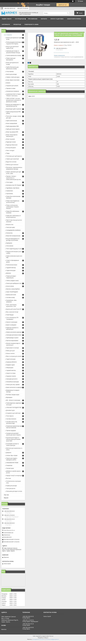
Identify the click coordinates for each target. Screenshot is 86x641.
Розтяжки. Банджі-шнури (12, 394)
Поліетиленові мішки (11, 264)
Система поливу (10, 297)
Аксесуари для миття (11, 379)
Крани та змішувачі (11, 325)
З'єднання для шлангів (12, 85)
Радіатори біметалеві (11, 145)
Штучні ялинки (10, 286)
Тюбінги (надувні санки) (12, 280)
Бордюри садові (10, 364)
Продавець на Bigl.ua (43, 637)
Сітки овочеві (9, 246)
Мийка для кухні (10, 350)
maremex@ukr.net (8, 532)
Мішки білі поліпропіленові (13, 235)
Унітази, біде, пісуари (11, 455)
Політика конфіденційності (52, 639)
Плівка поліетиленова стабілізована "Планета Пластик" (12, 207)
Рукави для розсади (11, 485)
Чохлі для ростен (10, 488)
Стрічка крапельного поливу (13, 55)
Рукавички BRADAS (11, 362)
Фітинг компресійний (11, 123)
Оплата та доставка (57, 18)
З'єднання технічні (11, 376)
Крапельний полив (11, 294)
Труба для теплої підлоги (12, 129)
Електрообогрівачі (11, 147)
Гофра (8, 153)
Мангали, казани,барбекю (13, 289)
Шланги (8, 82)
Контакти (44, 18)
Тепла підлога (10, 416)
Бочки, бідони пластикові (12, 80)
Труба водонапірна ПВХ (12, 126)
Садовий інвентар (11, 267)
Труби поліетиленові (11, 120)
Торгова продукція (11, 430)
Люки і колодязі (10, 150)
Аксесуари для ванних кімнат (14, 335)
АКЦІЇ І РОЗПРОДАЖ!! (12, 292)
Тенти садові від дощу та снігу (14, 248)
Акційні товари (6, 18)
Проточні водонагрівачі (12, 340)
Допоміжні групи (10, 410)
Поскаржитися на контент (38, 639)
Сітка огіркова (10, 71)
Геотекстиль (9, 233)
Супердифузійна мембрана (13, 230)
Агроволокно (9, 190)
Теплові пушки (10, 468)
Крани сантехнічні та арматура (14, 387)
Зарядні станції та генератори (14, 475)
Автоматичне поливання (12, 91)
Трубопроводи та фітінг (12, 337)
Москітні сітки (9, 224)
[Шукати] (67, 13)
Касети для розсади (11, 74)
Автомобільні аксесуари (12, 381)
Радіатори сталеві (11, 142)
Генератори (9, 465)
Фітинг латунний (10, 139)
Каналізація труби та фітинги (14, 109)
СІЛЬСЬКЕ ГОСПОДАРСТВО (13, 407)
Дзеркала (8, 452)
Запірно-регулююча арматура (14, 332)
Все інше (8, 478)
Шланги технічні (10, 353)
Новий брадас (10, 314)
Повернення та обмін (31, 24)
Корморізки (9, 243)
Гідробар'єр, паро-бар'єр (12, 188)
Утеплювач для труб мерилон (14, 156)
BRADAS (8, 273)
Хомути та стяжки (10, 373)
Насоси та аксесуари (11, 322)
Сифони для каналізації (12, 159)
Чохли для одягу (10, 227)
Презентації (17, 24)
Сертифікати (6, 24)
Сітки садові (9, 182)
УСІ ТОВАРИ (8, 35)
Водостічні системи (11, 161)
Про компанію (32, 18)
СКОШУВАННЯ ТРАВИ (12, 462)
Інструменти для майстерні (13, 413)
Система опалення (11, 418)
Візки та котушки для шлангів (14, 356)
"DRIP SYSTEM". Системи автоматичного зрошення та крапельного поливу (13, 100)
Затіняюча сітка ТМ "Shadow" (14, 185)
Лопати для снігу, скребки (13, 384)
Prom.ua (51, 636)
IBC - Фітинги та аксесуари (13, 400)
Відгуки (6, 497)
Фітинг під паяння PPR (12, 132)
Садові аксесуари (10, 270)
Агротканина (9, 193)
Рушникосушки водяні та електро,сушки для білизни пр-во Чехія (13, 439)
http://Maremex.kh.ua (9, 530)
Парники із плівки (10, 88)
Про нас (6, 494)
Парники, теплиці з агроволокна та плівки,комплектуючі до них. (13, 178)
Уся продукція (19, 18)
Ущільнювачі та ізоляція (12, 347)
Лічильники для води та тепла (14, 491)
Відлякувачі (9, 397)
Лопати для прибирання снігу (14, 283)
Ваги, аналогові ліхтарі (12, 312)
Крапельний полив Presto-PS (13, 309)
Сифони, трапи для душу (12, 77)
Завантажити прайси (74, 18)
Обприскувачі (9, 367)
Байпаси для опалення (12, 164)
